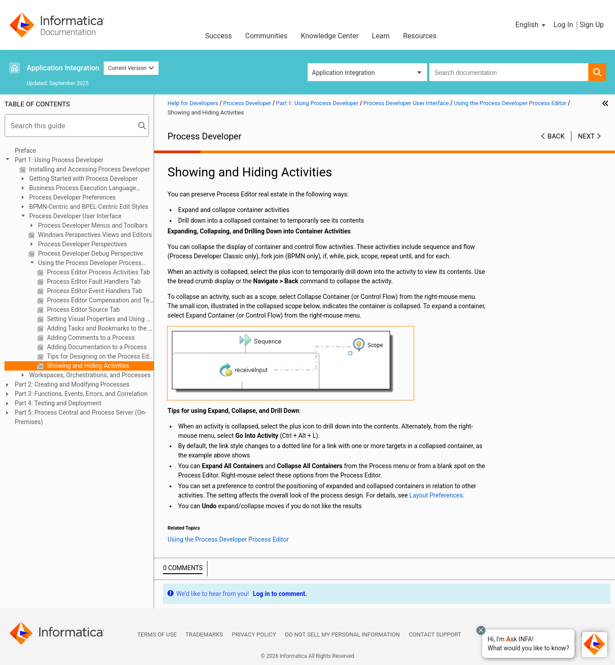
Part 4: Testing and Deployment (58, 403)
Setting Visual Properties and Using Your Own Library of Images (99, 318)
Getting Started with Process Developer (83, 178)
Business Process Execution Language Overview (77, 188)
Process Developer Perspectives (82, 244)
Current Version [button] (131, 68)
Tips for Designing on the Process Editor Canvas (99, 356)
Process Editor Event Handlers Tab (93, 290)
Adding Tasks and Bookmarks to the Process (99, 328)
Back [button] (556, 136)
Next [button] (586, 136)
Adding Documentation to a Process (96, 347)
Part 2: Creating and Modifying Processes (72, 384)
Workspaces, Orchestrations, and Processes (89, 375)
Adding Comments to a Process (90, 337)
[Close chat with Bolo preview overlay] (481, 630)
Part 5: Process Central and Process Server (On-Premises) (81, 417)
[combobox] (508, 72)
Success (218, 36)
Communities (266, 36)
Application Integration (63, 68)
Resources (419, 36)
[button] (528, 643)
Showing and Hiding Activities (87, 365)
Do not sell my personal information (342, 634)
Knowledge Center (330, 36)
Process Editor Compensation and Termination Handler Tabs (99, 300)
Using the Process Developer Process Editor (85, 263)
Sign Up (591, 24)
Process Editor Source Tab (82, 309)
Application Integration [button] (343, 72)
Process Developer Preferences (72, 197)
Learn (381, 36)
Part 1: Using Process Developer (59, 159)
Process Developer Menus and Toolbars (92, 225)
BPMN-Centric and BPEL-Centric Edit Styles (88, 206)
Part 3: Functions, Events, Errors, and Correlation (81, 393)
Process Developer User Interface (75, 216)
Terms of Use (156, 634)
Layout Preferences (436, 495)
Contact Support (435, 634)
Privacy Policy (254, 634)
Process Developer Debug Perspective (90, 253)
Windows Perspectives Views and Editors (94, 234)
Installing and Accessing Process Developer (89, 169)
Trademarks (204, 634)
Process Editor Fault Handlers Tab (93, 281)
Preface (25, 150)
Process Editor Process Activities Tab (97, 272)
